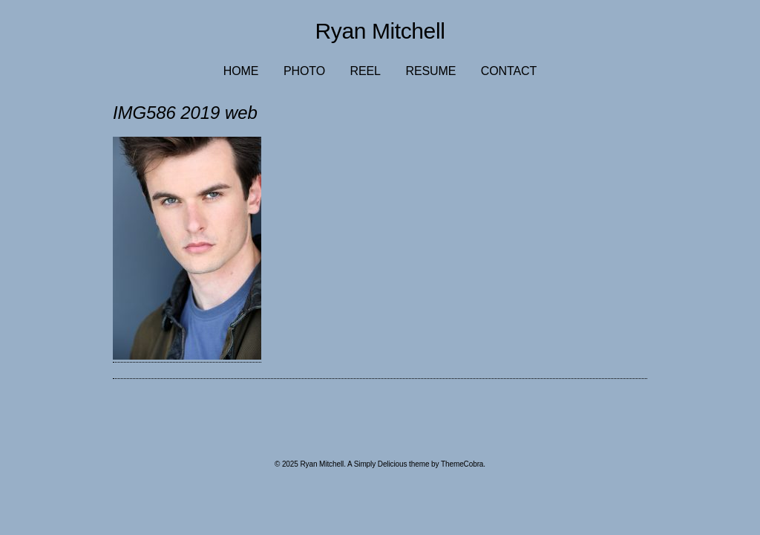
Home (241, 71)
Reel (365, 71)
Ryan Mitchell (380, 31)
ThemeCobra (462, 464)
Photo (304, 71)
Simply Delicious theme (392, 464)
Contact (509, 71)
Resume (430, 71)
